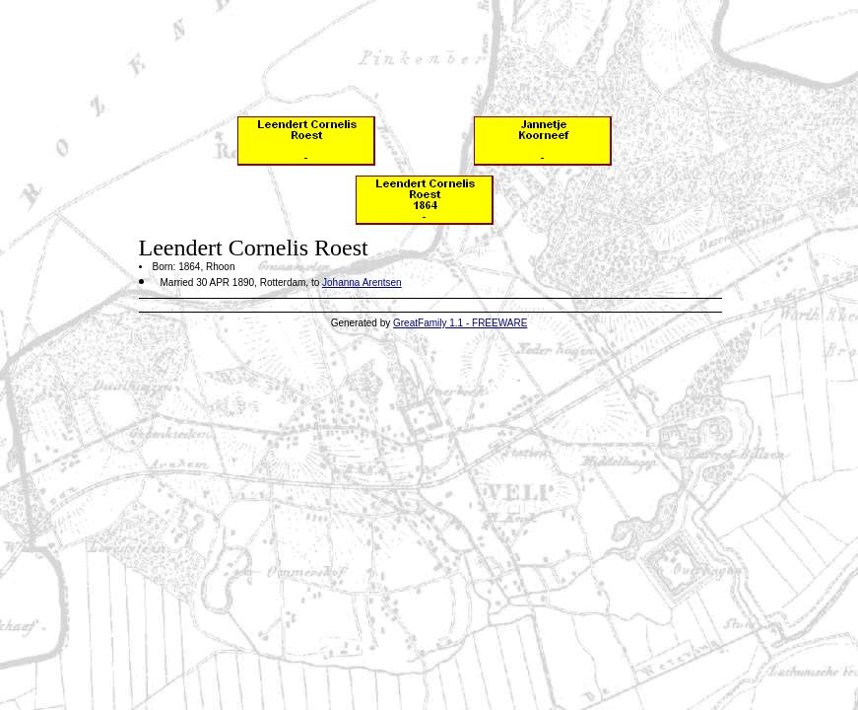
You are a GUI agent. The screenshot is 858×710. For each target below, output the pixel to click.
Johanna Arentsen (362, 282)
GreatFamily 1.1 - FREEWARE (460, 323)
